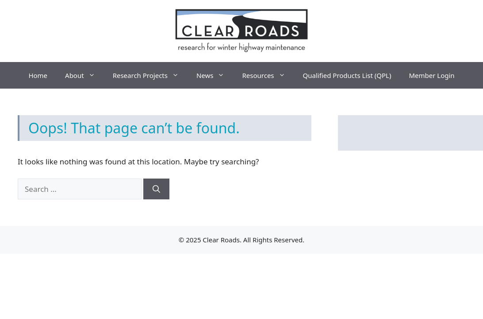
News (215, 75)
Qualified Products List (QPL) (347, 75)
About (84, 75)
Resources (268, 75)
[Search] (156, 189)
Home (37, 75)
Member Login (431, 75)
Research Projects (150, 75)
